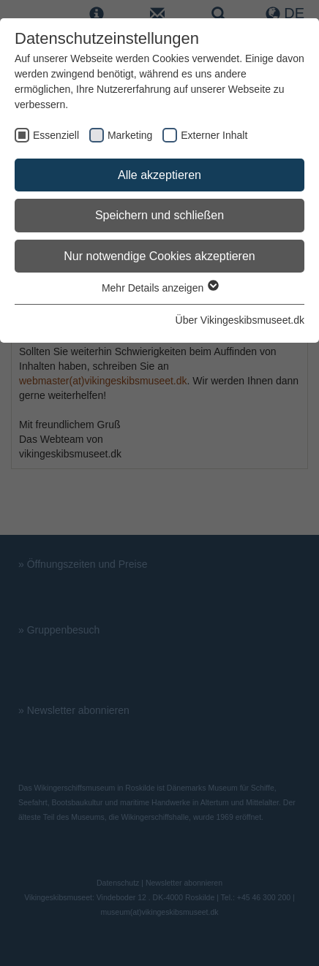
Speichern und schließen (159, 215)
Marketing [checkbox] (130, 135)
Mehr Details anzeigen (159, 288)
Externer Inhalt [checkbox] (214, 135)
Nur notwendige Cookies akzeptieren (159, 256)
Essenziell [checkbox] (56, 135)
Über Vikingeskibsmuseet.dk (240, 320)
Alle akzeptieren (159, 175)
